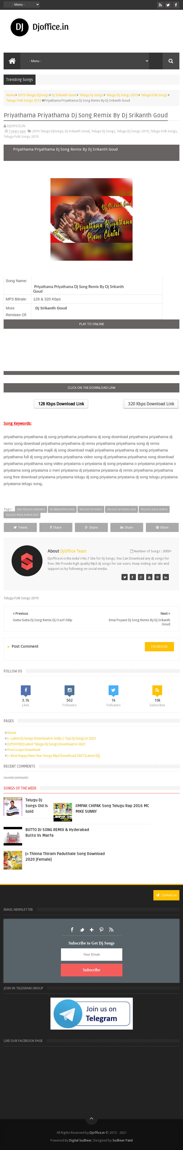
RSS (111, 929)
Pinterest (101, 929)
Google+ (91, 929)
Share (56, 527)
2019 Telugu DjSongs (47, 131)
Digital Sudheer (80, 1140)
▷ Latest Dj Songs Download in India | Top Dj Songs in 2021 (51, 738)
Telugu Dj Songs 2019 (133, 131)
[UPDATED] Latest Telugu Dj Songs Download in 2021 (46, 744)
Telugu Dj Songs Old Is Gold (36, 806)
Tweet (20, 527)
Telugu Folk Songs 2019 (21, 136)
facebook (159, 646)
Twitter (81, 929)
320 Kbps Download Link (151, 403)
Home (11, 733)
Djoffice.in (97, 1133)
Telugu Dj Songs (103, 131)
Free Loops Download (23, 750)
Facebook (72, 929)
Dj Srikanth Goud (77, 131)
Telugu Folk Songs (163, 131)
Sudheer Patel (122, 1140)
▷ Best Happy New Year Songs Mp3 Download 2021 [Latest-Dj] (53, 756)
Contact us (166, 895)
